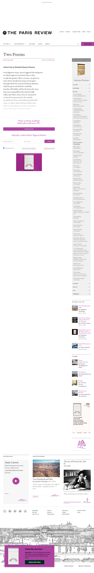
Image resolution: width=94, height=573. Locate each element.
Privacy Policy (69, 566)
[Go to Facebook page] (9, 511)
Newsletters (76, 32)
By (64, 464)
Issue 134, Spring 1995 (48, 60)
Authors (32, 44)
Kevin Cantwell (8, 60)
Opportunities (81, 510)
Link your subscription (29, 148)
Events (62, 32)
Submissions (50, 514)
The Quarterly (20, 44)
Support (34, 512)
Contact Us (35, 514)
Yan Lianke (67, 466)
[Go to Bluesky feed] (20, 511)
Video (78, 512)
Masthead (65, 510)
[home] (27, 33)
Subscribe (87, 44)
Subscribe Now (35, 562)
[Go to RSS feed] (25, 511)
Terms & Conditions (84, 566)
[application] (16, 490)
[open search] (78, 44)
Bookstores (65, 514)
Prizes (64, 512)
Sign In (89, 32)
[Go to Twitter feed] (15, 511)
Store (83, 32)
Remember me (9, 148)
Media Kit (49, 512)
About (48, 44)
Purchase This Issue (81, 80)
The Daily (7, 44)
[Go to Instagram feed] (4, 511)
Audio (40, 44)
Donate (68, 32)
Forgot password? (49, 148)
